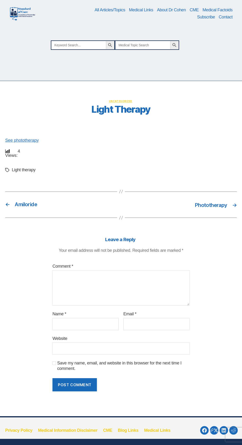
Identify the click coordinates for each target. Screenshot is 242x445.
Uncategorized (121, 117)
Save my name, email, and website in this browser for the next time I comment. (119, 383)
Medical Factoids (218, 18)
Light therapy (23, 186)
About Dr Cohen (171, 18)
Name (59, 330)
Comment (62, 283)
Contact (226, 25)
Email (129, 330)
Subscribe (206, 25)
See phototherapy (22, 157)
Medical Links (141, 18)
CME (194, 18)
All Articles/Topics (110, 18)
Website (59, 355)
